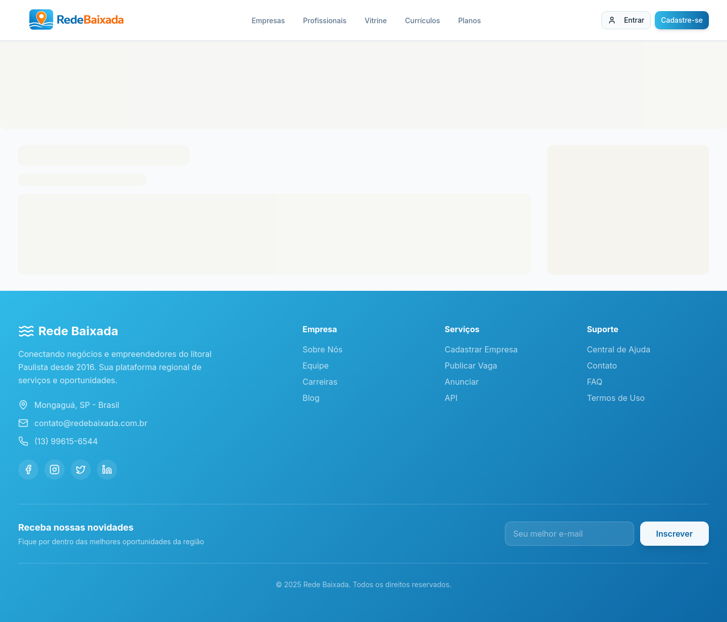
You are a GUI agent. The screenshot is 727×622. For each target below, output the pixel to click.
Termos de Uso (616, 398)
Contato (602, 365)
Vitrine (376, 20)
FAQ (594, 382)
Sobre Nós (322, 349)
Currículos (422, 20)
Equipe (315, 365)
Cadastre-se (682, 20)
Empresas (268, 20)
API (451, 398)
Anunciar (462, 382)
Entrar (626, 20)
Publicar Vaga (471, 365)
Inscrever (674, 534)
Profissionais (324, 20)
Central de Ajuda (618, 349)
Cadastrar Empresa (481, 349)
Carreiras (319, 382)
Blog (311, 398)
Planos (469, 20)
